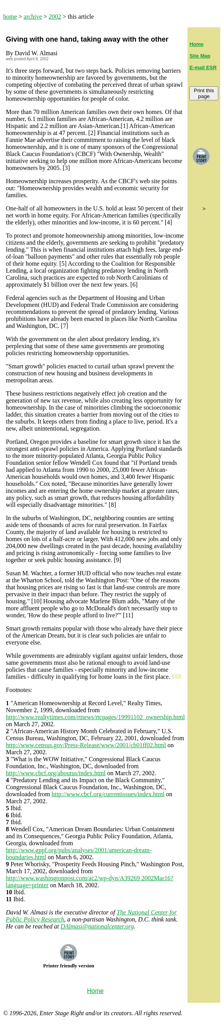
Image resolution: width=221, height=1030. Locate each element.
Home (196, 44)
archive (33, 16)
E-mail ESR (202, 67)
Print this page (204, 93)
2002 (55, 16)
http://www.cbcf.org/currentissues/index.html (107, 794)
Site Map (199, 56)
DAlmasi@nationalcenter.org (97, 926)
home (10, 16)
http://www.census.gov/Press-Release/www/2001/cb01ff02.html (86, 745)
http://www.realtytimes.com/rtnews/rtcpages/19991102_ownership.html (95, 717)
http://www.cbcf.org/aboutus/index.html (56, 773)
